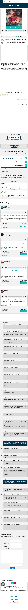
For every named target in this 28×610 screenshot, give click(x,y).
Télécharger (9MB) (14, 137)
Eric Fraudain (8, 583)
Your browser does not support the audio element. (14, 30)
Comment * (7, 548)
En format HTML (14, 181)
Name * (7, 540)
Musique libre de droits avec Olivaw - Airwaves (12, 299)
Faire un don (14, 146)
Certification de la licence (21, 104)
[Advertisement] (14, 53)
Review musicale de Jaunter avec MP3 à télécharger (14, 215)
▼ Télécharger (14, 27)
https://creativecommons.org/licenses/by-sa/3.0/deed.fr (14, 168)
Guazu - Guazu (8, 36)
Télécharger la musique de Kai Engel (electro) (12, 243)
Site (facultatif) (6, 546)
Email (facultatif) (6, 543)
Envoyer (12, 568)
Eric (17, 36)
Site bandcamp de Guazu (22, 99)
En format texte (14, 189)
